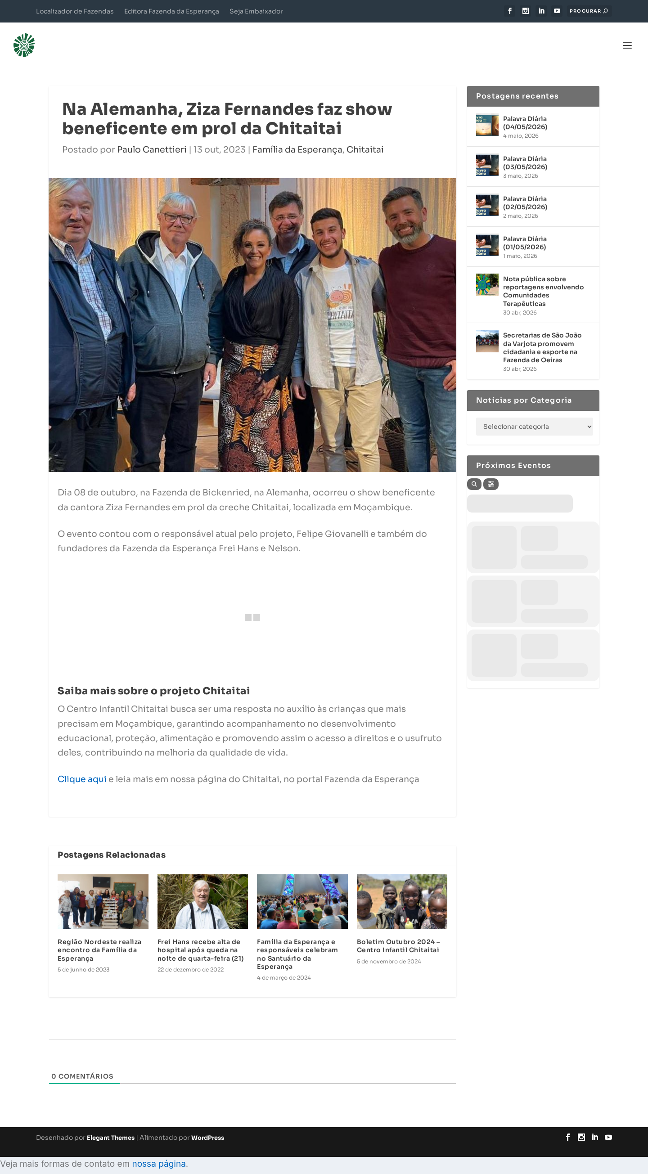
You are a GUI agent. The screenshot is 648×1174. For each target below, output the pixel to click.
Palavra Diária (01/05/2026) (525, 233)
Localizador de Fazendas (75, 11)
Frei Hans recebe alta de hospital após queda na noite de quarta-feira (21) (201, 940)
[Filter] (491, 475)
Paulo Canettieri (152, 140)
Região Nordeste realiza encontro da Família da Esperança (100, 940)
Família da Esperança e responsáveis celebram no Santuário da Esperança (297, 944)
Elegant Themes (111, 1128)
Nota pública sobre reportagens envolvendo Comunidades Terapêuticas (543, 281)
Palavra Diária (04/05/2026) (525, 113)
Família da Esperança (297, 140)
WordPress (207, 1128)
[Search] (474, 475)
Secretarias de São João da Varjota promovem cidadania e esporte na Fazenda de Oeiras (542, 338)
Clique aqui (82, 770)
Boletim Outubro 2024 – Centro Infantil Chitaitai (398, 936)
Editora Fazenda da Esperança (171, 11)
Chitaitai (365, 140)
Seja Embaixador (256, 11)
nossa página (158, 1154)
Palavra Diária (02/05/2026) (525, 193)
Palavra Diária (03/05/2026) (525, 153)
